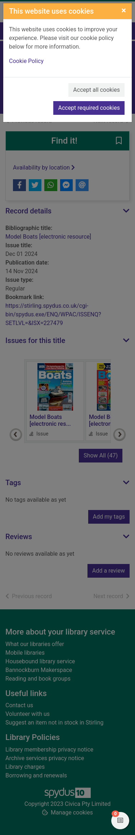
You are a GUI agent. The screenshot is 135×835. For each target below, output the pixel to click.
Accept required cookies (89, 107)
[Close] (124, 10)
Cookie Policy (26, 61)
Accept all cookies (96, 89)
